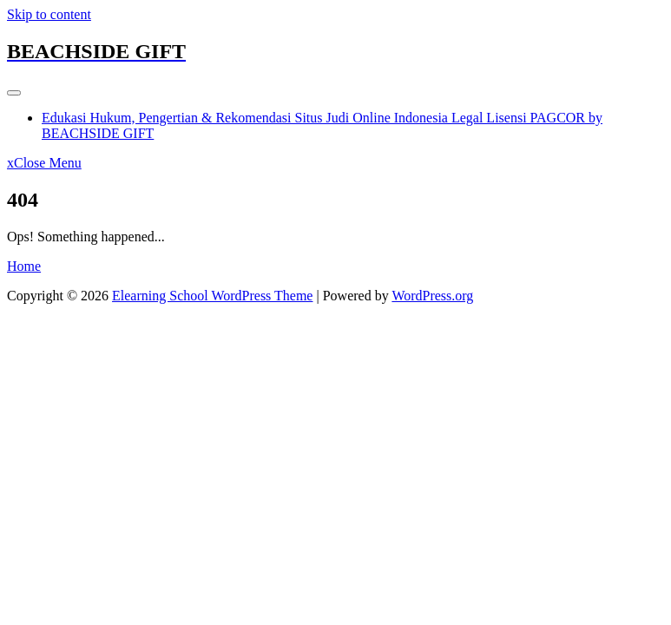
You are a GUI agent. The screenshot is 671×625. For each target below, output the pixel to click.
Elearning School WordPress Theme (212, 295)
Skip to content (49, 14)
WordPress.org (432, 295)
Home (24, 266)
